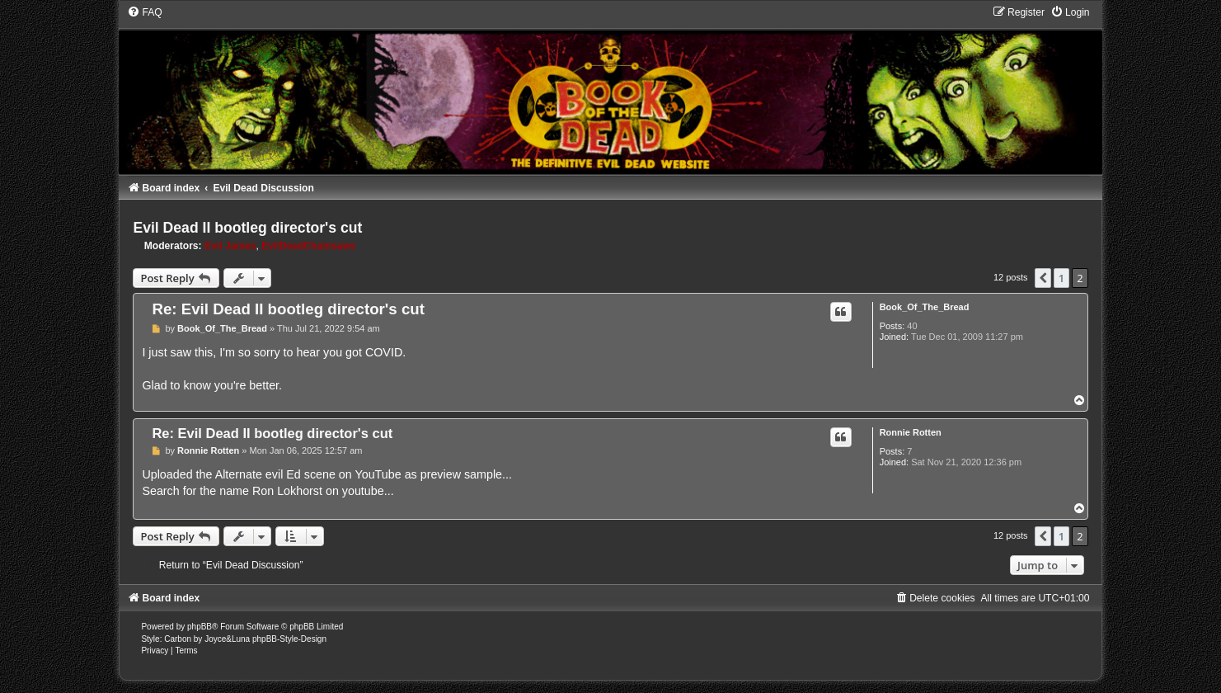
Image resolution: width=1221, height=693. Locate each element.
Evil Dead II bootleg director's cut (247, 227)
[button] (1043, 278)
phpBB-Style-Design (289, 639)
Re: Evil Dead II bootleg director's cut (288, 309)
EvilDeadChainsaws (308, 246)
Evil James (230, 246)
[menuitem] (144, 12)
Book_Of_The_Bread (925, 307)
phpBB (199, 626)
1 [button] (1061, 278)
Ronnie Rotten (911, 432)
